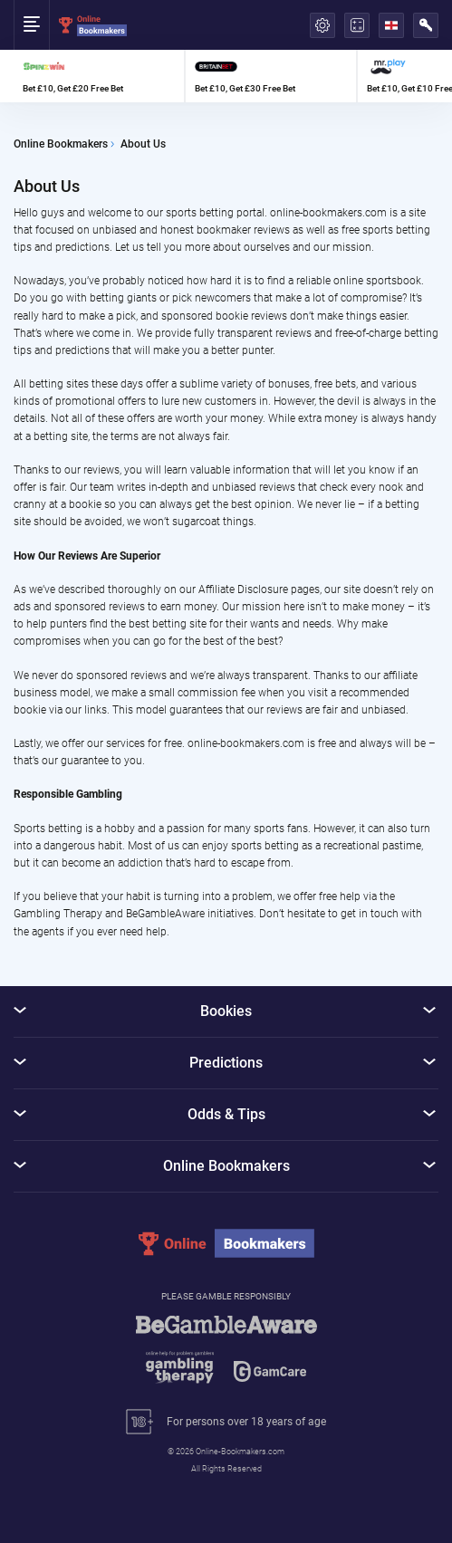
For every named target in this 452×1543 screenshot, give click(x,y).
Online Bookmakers (61, 144)
